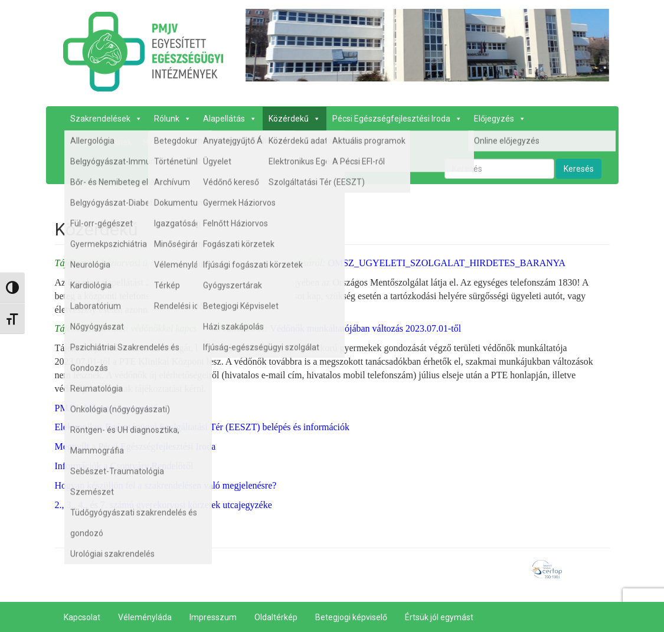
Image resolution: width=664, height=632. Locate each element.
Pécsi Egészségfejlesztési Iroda (397, 118)
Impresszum (213, 617)
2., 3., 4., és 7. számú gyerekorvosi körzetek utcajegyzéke (163, 505)
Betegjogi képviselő (351, 617)
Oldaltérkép (275, 617)
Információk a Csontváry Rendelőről (124, 466)
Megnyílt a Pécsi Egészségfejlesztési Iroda (135, 446)
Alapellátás (230, 118)
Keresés (579, 168)
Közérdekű (294, 118)
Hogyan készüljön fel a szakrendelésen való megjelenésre (164, 485)
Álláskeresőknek (101, 142)
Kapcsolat (192, 142)
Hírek (152, 142)
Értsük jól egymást (439, 617)
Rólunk (172, 118)
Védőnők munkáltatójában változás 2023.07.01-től (365, 328)
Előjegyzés (500, 118)
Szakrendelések (106, 118)
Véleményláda (145, 617)
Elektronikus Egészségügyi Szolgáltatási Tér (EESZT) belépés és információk (202, 427)
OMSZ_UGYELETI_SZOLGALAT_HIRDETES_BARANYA (447, 263)
